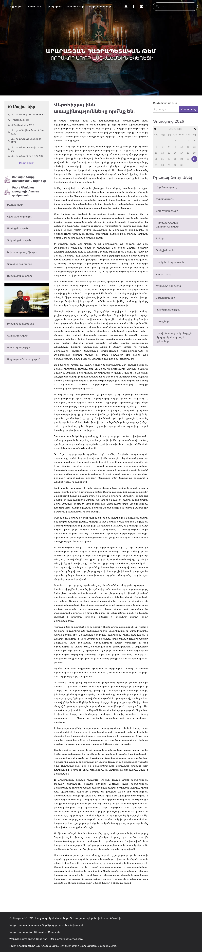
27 (156, 165)
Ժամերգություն (165, 199)
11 (188, 147)
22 (169, 159)
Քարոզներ (34, 6)
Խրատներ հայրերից (168, 285)
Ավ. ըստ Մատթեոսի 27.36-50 (25, 149)
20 (156, 159)
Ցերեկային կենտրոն (20, 275)
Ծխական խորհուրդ (19, 216)
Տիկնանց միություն (19, 240)
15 (169, 153)
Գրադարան (54, 6)
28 (162, 165)
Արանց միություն (17, 228)
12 (194, 147)
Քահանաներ (15, 204)
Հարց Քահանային (100, 6)
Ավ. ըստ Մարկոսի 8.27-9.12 (25, 156)
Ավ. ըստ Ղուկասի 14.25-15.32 (26, 114)
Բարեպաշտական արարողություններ (167, 224)
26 (194, 159)
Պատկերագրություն (168, 309)
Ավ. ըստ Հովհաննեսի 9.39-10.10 (26, 132)
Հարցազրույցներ (17, 335)
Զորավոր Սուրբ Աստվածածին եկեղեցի (25, 179)
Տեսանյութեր (75, 6)
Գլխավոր (16, 6)
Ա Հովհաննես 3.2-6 (21, 125)
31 (182, 165)
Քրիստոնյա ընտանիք (20, 323)
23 (175, 159)
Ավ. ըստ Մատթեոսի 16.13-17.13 (25, 140)
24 (182, 159)
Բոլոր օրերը (26, 162)
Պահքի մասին (165, 250)
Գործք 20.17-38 (18, 119)
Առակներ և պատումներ (170, 262)
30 (175, 165)
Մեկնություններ (165, 297)
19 (194, 153)
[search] (172, 6)
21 (162, 159)
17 (182, 153)
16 (175, 153)
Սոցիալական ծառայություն (24, 359)
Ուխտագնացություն (19, 347)
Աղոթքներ (162, 321)
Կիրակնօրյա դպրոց (19, 264)
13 (156, 153)
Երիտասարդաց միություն (23, 252)
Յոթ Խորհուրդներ (167, 210)
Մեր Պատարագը (166, 187)
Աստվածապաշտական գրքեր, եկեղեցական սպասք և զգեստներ (175, 337)
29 (169, 165)
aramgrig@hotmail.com (69, 939)
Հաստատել (188, 109)
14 (162, 153)
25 (188, 159)
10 (182, 147)
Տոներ (160, 238)
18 (188, 153)
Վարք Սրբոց (163, 274)
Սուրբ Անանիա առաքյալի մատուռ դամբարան (21, 191)
